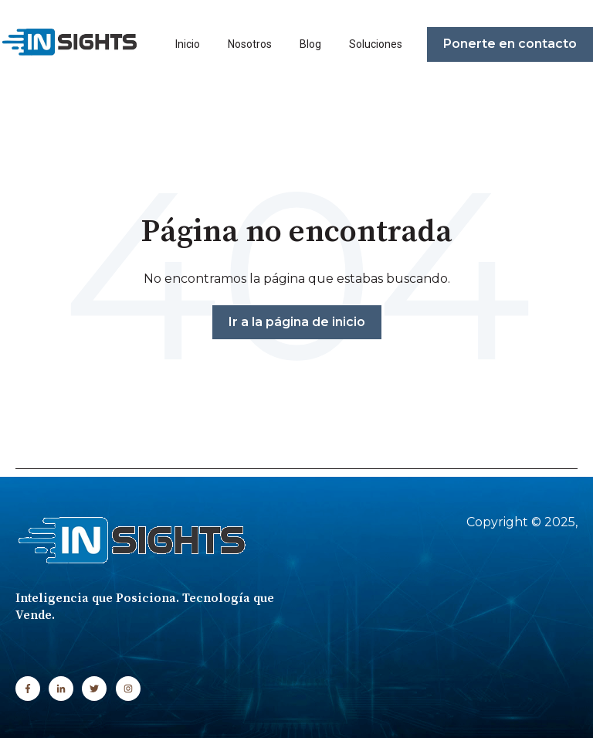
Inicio (187, 44)
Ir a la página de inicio (297, 322)
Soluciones (375, 44)
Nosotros (250, 44)
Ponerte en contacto (510, 43)
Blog (310, 44)
